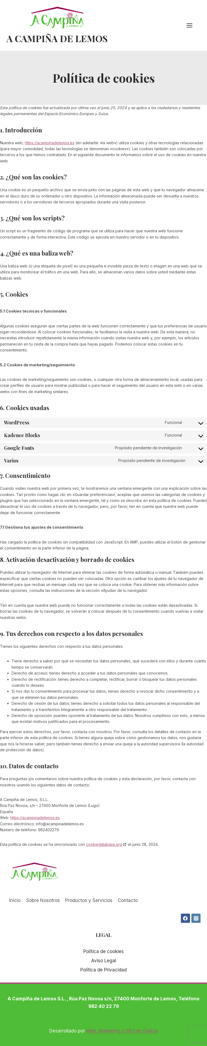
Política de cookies (103, 951)
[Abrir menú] (192, 25)
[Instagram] (196, 918)
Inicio (14, 900)
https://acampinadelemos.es (49, 142)
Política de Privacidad (103, 970)
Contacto (128, 900)
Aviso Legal (103, 960)
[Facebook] (185, 918)
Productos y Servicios (88, 900)
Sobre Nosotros (43, 900)
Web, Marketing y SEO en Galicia (122, 1031)
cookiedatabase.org (104, 844)
